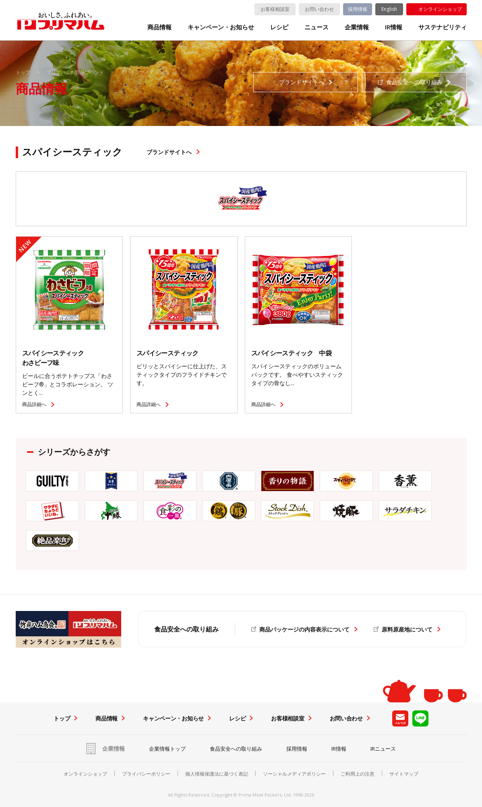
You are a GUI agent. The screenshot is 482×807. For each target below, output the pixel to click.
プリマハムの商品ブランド (75, 72)
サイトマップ (403, 774)
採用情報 (357, 9)
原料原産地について (407, 629)
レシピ (279, 27)
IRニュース (383, 748)
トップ (23, 72)
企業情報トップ (167, 748)
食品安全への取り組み (236, 748)
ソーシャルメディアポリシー (294, 774)
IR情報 (393, 27)
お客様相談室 (275, 9)
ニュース (316, 27)
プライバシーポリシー (146, 774)
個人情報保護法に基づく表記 (216, 774)
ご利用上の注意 (357, 774)
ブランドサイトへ (169, 152)
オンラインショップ (440, 9)
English (389, 9)
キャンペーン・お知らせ (221, 27)
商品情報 (159, 27)
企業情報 (357, 27)
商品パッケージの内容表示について (304, 629)
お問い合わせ (319, 9)
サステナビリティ (442, 27)
